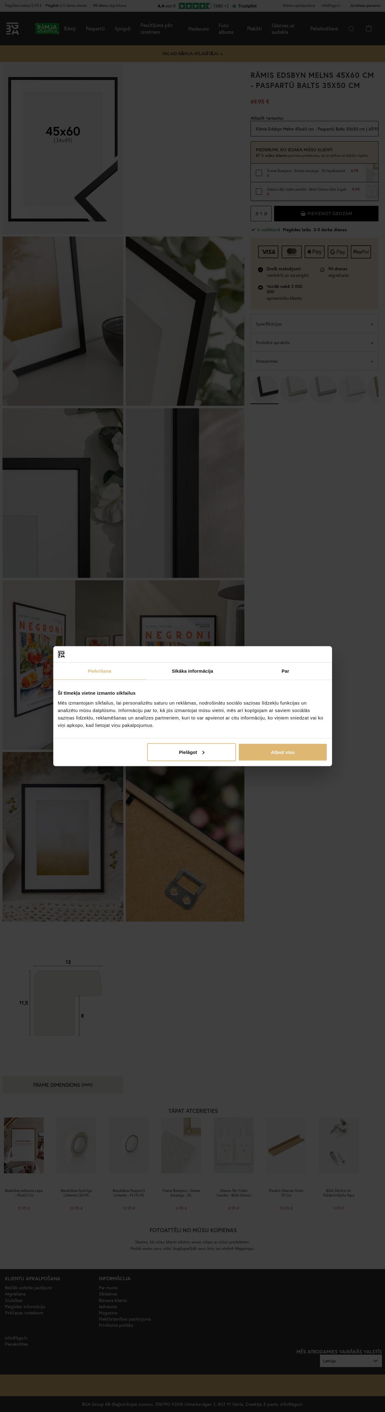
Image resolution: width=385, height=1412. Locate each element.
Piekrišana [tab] (99, 671)
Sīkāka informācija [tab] (192, 671)
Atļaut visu (283, 752)
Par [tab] (285, 671)
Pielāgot (191, 752)
